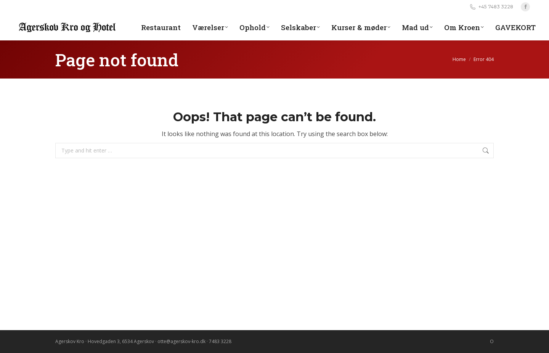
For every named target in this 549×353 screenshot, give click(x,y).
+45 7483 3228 (491, 6)
